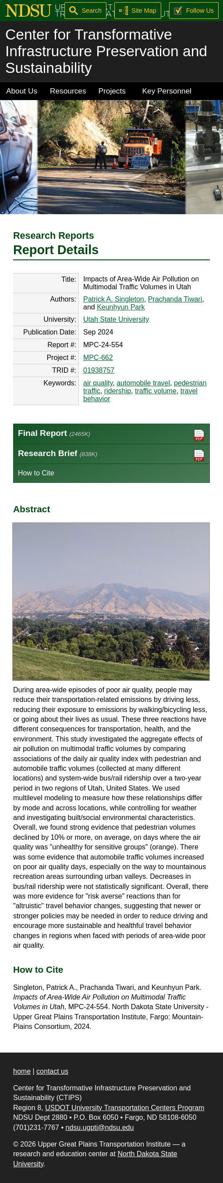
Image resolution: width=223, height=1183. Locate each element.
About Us (21, 90)
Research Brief (111, 455)
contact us (52, 1071)
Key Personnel (166, 90)
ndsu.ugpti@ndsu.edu (99, 1127)
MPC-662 (98, 357)
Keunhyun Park (121, 307)
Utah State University (116, 319)
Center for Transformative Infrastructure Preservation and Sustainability (106, 51)
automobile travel (143, 383)
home (22, 1071)
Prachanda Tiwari (175, 299)
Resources (68, 90)
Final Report (111, 435)
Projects (112, 90)
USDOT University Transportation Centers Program (124, 1107)
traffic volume (156, 391)
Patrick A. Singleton (113, 299)
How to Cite (36, 473)
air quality (98, 383)
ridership (117, 391)
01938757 (98, 370)
